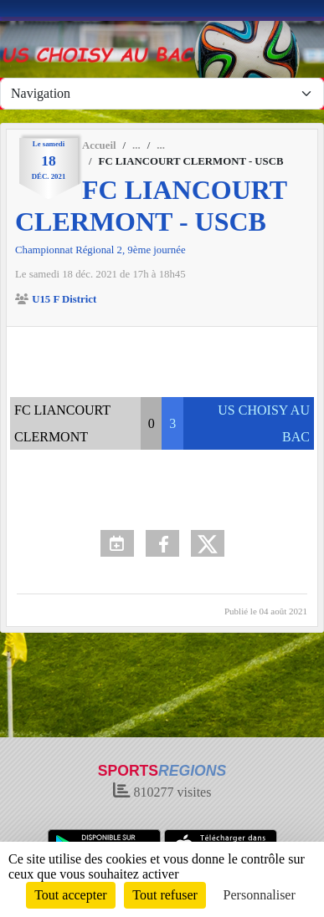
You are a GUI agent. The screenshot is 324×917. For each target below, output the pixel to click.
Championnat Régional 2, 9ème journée (100, 250)
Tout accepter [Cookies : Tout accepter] (70, 895)
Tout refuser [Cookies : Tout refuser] (165, 895)
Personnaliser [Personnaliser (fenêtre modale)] (260, 895)
